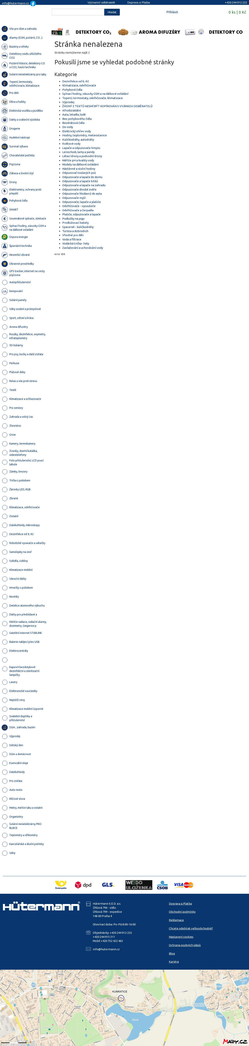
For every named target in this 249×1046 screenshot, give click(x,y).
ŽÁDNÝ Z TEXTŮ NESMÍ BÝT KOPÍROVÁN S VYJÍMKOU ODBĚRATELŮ (107, 106)
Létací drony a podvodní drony (82, 156)
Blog (172, 953)
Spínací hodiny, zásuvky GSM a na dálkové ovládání (95, 93)
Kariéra (174, 961)
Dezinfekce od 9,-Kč (75, 81)
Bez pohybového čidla (77, 118)
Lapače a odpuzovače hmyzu (81, 148)
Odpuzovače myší (74, 197)
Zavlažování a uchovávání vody (82, 247)
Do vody (67, 127)
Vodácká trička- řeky (75, 243)
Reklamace (176, 920)
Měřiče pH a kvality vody (78, 160)
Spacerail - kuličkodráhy (78, 227)
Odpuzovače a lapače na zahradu (83, 185)
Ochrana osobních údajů (185, 945)
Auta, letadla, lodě (74, 114)
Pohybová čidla (72, 89)
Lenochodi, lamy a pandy (78, 152)
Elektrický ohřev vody (76, 131)
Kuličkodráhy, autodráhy (78, 139)
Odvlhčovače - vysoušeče (79, 206)
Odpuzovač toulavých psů (79, 172)
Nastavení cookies (181, 936)
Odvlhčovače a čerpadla (78, 210)
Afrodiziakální (71, 110)
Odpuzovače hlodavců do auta (82, 193)
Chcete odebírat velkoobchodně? (191, 928)
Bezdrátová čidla (73, 122)
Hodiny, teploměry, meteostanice (84, 135)
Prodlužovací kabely (75, 222)
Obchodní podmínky (182, 911)
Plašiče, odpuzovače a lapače (81, 214)
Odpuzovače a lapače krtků (80, 181)
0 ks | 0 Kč (237, 12)
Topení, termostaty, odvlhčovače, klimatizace (92, 98)
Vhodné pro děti (73, 235)
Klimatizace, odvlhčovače (79, 85)
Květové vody (71, 143)
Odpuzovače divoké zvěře (79, 189)
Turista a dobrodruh (75, 231)
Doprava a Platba (138, 2)
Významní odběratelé (101, 2)
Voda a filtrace (71, 239)
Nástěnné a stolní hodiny (78, 168)
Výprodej (68, 102)
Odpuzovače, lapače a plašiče (81, 202)
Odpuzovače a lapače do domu (82, 177)
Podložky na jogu (73, 218)
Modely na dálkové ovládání (80, 164)
